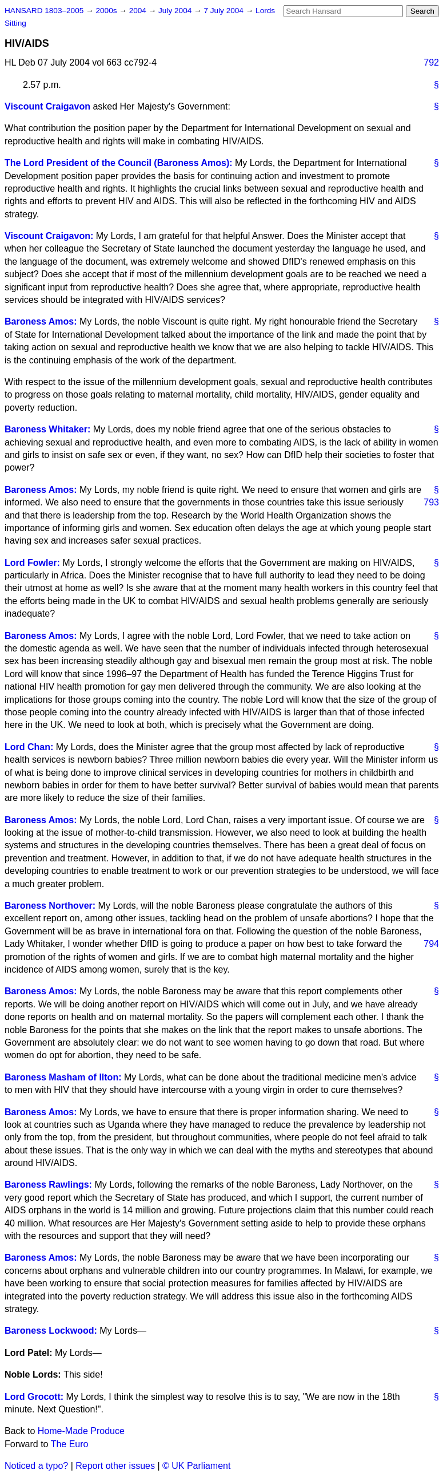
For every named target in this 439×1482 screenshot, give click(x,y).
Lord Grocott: (34, 1397)
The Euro (70, 1444)
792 (431, 62)
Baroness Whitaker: (47, 429)
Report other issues (115, 1466)
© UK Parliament (196, 1466)
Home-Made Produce (81, 1431)
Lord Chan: (29, 747)
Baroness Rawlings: (48, 1184)
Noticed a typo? (36, 1466)
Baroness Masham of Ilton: (63, 1077)
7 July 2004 (224, 10)
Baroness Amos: (41, 321)
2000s (107, 10)
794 (431, 944)
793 (431, 502)
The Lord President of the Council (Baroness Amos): (119, 163)
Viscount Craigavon (47, 106)
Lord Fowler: (32, 563)
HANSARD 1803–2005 (44, 10)
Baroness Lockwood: (51, 1330)
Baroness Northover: (50, 905)
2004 (139, 10)
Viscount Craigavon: (49, 236)
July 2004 (176, 10)
